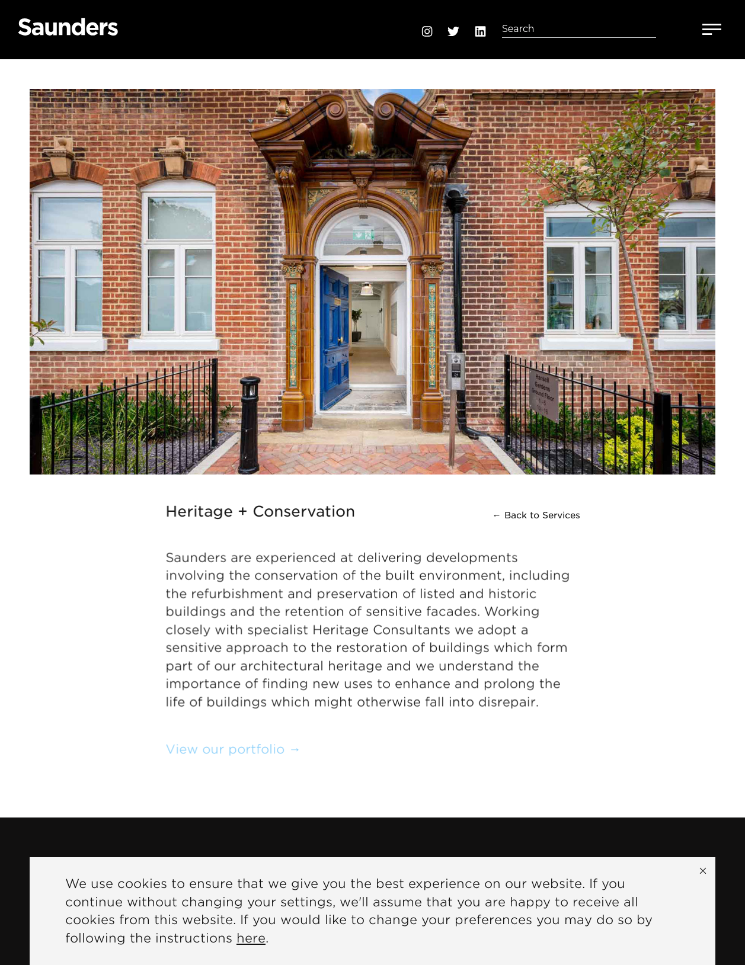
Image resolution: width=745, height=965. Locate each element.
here (251, 938)
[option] (372, 267)
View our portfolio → (234, 749)
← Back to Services (536, 515)
